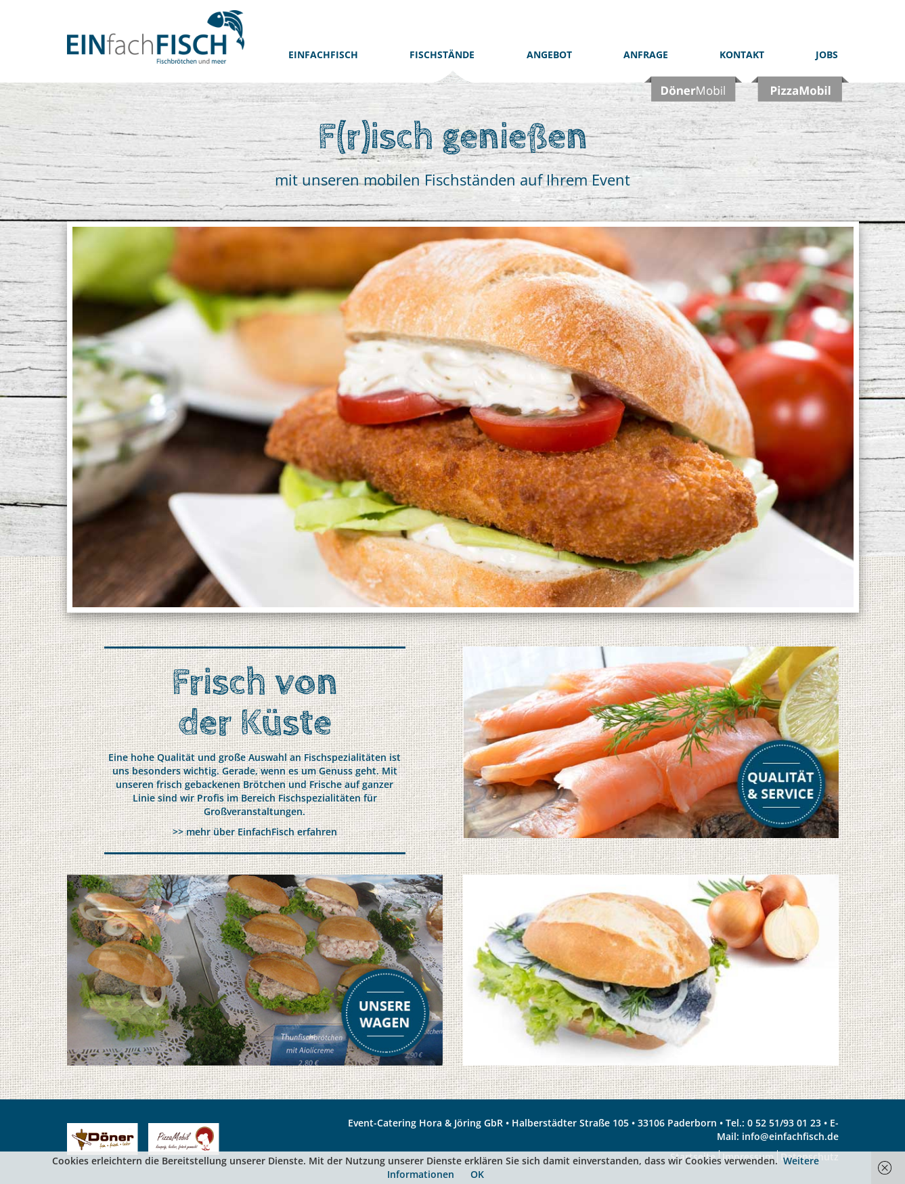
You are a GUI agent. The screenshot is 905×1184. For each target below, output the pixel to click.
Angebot (549, 54)
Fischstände (442, 54)
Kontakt (742, 54)
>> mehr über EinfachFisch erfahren (255, 831)
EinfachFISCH (323, 54)
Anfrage (645, 54)
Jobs (827, 54)
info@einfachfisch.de (790, 1136)
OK (477, 1174)
